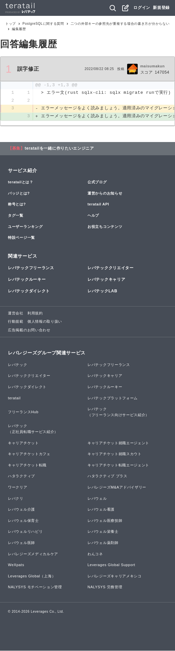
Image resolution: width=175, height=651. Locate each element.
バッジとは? (19, 194)
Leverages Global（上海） (31, 576)
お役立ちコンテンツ (105, 227)
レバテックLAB (102, 291)
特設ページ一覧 (21, 238)
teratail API (98, 204)
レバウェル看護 (101, 510)
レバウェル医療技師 (105, 521)
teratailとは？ (20, 182)
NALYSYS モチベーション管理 (35, 587)
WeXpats (16, 565)
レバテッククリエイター (111, 268)
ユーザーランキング (25, 227)
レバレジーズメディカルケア (33, 554)
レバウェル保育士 (23, 521)
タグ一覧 (15, 216)
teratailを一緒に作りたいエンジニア (59, 148)
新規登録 (161, 7)
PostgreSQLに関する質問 (43, 23)
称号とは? (17, 204)
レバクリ (15, 499)
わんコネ (95, 554)
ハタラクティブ (21, 476)
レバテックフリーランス (31, 268)
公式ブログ (97, 182)
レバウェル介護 (21, 510)
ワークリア (17, 487)
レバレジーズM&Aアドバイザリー (117, 487)
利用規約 (35, 313)
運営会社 (15, 313)
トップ (10, 23)
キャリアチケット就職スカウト (115, 454)
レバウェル (97, 499)
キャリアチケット (23, 443)
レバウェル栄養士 (103, 532)
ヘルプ (93, 216)
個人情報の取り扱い (44, 322)
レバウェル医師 (21, 543)
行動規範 (15, 322)
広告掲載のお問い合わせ (29, 330)
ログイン (141, 7)
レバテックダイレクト (29, 291)
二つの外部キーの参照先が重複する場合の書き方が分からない (120, 23)
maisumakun (152, 66)
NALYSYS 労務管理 (105, 587)
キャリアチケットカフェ (29, 454)
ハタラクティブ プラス (107, 476)
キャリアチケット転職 (27, 465)
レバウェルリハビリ (25, 532)
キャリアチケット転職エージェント (118, 465)
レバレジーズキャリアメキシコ (115, 576)
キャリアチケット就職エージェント (118, 443)
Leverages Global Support (111, 565)
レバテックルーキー (27, 279)
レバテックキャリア (106, 279)
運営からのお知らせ (105, 194)
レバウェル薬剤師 (103, 543)
